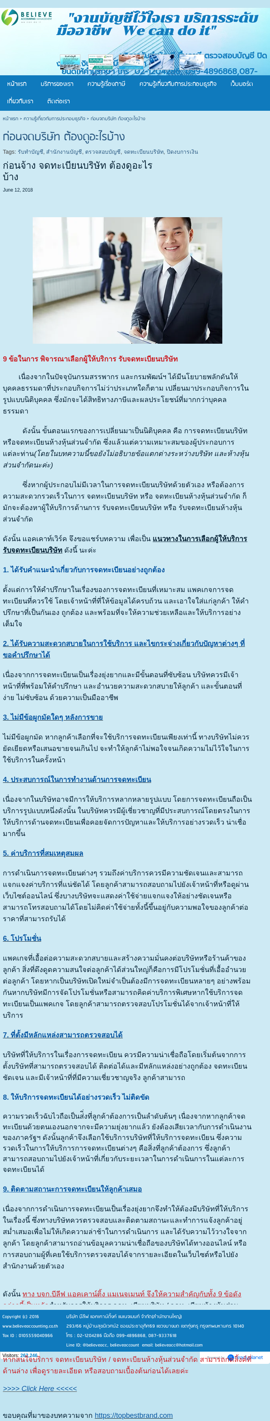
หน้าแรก (10, 119)
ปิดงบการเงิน (182, 152)
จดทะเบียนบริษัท (144, 152)
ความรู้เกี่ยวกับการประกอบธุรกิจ (54, 119)
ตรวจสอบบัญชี (103, 152)
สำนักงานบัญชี (64, 152)
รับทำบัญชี (30, 152)
